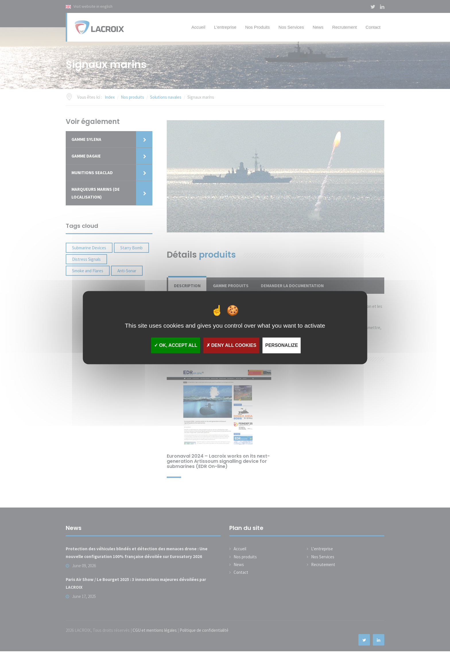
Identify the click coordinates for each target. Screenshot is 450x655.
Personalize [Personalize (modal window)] (281, 345)
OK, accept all (175, 345)
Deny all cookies (231, 345)
